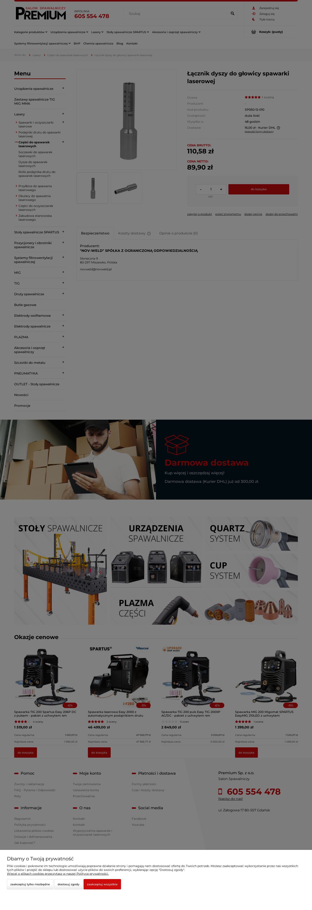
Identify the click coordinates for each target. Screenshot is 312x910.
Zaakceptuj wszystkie (102, 884)
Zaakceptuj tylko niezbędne (30, 884)
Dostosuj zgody (68, 884)
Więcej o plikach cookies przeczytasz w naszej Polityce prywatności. (58, 874)
